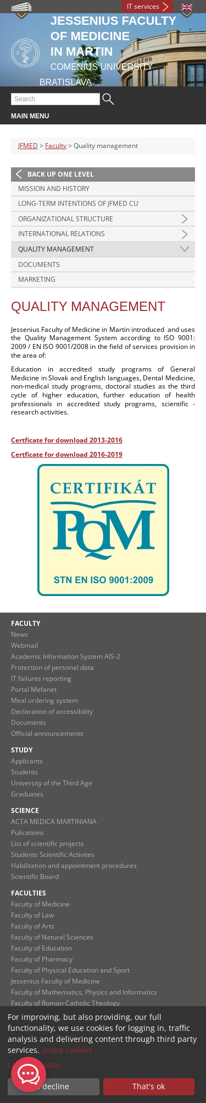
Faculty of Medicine (40, 904)
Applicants (27, 761)
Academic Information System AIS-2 (65, 656)
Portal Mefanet (34, 689)
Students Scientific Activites (52, 854)
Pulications (27, 832)
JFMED (28, 145)
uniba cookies (67, 1050)
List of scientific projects (47, 843)
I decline (53, 1086)
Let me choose (34, 1065)
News (19, 634)
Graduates (27, 794)
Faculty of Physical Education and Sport (70, 970)
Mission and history (54, 188)
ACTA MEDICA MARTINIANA (54, 821)
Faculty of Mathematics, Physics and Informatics (84, 992)
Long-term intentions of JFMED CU (78, 203)
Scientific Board (35, 876)
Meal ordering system (44, 700)
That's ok (148, 1086)
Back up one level (60, 174)
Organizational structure (65, 218)
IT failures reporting (41, 678)
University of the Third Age (51, 783)
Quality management (56, 249)
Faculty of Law (32, 915)
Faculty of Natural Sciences (52, 937)
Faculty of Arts (32, 926)
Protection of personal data (52, 667)
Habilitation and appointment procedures (74, 865)
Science (25, 810)
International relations (61, 233)
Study (21, 750)
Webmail (24, 645)
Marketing (36, 279)
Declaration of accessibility (52, 711)
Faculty (55, 145)
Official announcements (47, 733)
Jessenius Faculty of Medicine (55, 981)
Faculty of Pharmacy (42, 959)
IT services (143, 6)
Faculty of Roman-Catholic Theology (65, 1003)
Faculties (28, 893)
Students (24, 772)
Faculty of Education (41, 948)
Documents (39, 264)
